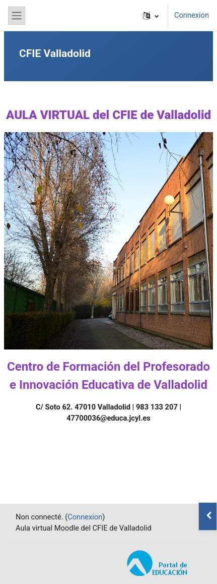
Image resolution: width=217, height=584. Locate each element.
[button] (151, 16)
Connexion (191, 15)
